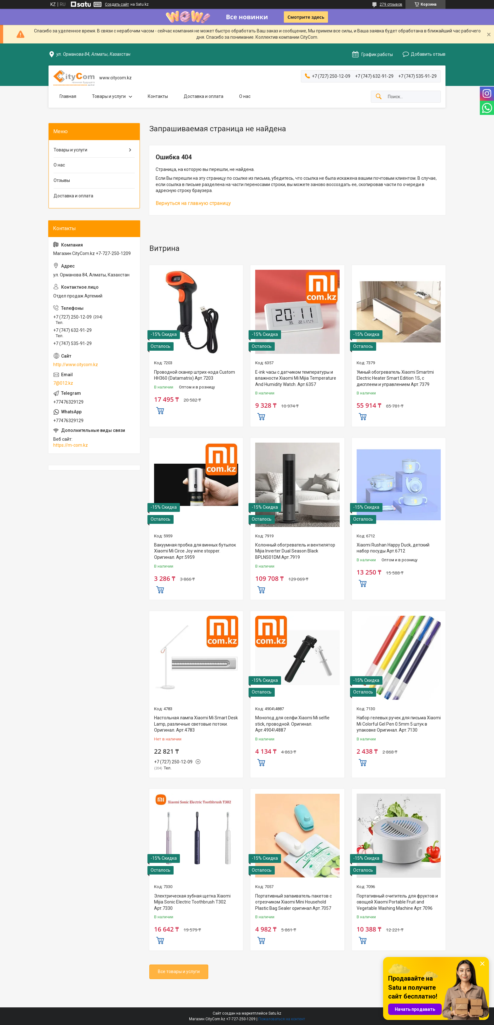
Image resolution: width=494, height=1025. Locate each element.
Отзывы (62, 180)
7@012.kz (63, 383)
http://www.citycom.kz (75, 364)
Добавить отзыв (428, 54)
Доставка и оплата (203, 96)
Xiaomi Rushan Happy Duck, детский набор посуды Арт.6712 (393, 548)
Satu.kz (274, 1013)
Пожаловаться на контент (281, 1019)
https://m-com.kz (70, 445)
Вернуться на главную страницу (193, 203)
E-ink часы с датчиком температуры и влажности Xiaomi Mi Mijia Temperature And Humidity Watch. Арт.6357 (295, 378)
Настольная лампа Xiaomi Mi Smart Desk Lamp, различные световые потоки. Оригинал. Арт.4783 (196, 724)
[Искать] (378, 97)
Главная (68, 96)
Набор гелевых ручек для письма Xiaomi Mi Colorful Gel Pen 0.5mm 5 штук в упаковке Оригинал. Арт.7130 (399, 724)
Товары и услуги (109, 96)
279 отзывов (391, 4)
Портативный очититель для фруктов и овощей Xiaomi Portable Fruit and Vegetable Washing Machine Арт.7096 (397, 902)
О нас (244, 96)
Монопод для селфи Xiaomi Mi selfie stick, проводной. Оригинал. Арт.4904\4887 (292, 724)
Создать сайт (117, 4)
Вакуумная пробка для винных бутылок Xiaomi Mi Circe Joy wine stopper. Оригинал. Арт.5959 (195, 551)
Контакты (158, 96)
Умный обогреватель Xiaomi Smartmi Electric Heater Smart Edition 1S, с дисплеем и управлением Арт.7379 (395, 378)
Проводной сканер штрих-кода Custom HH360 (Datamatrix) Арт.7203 (194, 375)
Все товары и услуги (179, 971)
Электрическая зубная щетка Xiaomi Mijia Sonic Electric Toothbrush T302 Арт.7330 (192, 902)
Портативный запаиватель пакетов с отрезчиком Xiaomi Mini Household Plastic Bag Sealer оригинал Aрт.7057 (293, 902)
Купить (160, 410)
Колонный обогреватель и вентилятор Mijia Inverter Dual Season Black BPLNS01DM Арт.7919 (295, 551)
